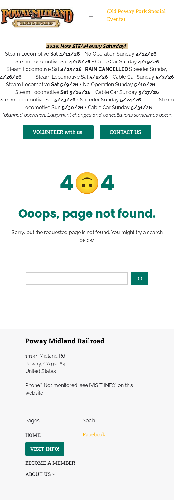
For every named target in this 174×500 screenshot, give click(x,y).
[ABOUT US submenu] (53, 474)
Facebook (94, 434)
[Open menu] (90, 18)
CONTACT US (126, 132)
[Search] (139, 278)
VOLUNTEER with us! (58, 132)
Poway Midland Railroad (64, 340)
